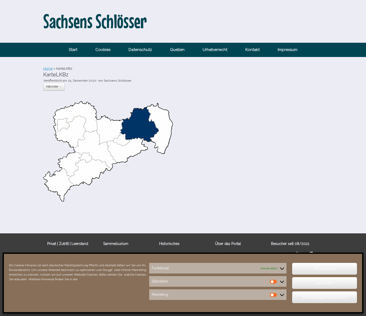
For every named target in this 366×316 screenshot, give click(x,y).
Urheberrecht (215, 49)
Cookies (102, 49)
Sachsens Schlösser (117, 80)
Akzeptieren (325, 269)
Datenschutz (140, 49)
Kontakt (252, 49)
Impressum (287, 49)
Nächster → (54, 86)
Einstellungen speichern (325, 297)
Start (73, 49)
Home (48, 68)
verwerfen (324, 283)
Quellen (177, 49)
